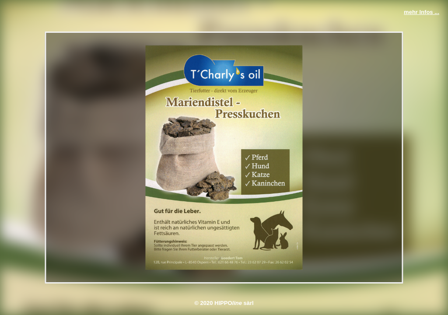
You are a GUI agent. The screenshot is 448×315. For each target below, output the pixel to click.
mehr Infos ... (421, 12)
